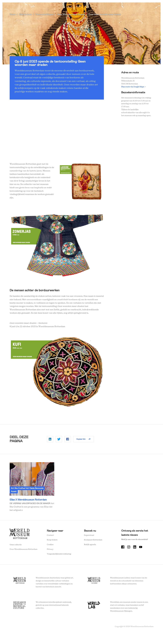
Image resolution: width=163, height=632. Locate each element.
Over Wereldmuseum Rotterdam (23, 549)
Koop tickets (52, 540)
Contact (50, 535)
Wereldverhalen (95, 6)
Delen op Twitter (59, 439)
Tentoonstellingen (44, 14)
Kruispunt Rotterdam (93, 540)
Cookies (50, 544)
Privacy (50, 549)
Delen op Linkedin (50, 439)
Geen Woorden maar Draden (71, 14)
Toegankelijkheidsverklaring (59, 554)
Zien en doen (62, 6)
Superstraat (89, 535)
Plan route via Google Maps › (133, 87)
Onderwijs (109, 6)
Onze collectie (16, 545)
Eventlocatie (123, 6)
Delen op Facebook (67, 439)
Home (12, 14)
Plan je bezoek (78, 6)
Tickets (136, 6)
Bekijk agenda (90, 544)
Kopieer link (80, 439)
